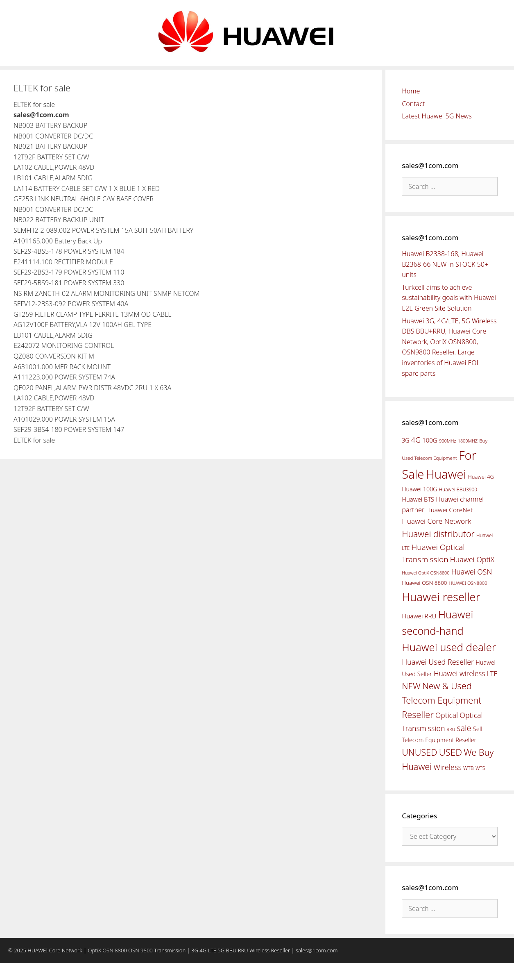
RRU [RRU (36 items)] (451, 729)
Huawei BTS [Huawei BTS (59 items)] (418, 499)
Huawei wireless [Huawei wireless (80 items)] (459, 673)
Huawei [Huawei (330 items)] (446, 474)
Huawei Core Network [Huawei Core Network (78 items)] (436, 521)
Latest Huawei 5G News (437, 115)
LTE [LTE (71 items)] (492, 673)
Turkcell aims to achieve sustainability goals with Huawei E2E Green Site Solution (449, 298)
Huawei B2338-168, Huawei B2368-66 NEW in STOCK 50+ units (445, 264)
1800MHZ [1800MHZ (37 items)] (468, 441)
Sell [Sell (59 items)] (477, 729)
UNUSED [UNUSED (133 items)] (419, 752)
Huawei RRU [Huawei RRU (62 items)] (419, 616)
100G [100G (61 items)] (429, 440)
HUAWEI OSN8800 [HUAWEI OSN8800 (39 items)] (468, 583)
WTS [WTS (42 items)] (480, 768)
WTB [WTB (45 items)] (468, 768)
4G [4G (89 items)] (416, 440)
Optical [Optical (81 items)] (446, 715)
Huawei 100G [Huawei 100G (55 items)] (419, 489)
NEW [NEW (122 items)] (411, 686)
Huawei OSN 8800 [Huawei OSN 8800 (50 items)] (424, 582)
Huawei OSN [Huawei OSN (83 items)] (471, 572)
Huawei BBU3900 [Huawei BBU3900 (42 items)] (458, 489)
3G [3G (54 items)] (405, 440)
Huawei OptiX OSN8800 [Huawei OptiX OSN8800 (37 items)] (425, 573)
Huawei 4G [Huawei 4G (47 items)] (481, 476)
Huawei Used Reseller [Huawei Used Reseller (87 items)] (438, 662)
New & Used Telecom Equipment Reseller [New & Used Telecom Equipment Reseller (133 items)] (441, 700)
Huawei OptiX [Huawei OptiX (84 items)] (472, 559)
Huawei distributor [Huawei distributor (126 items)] (438, 534)
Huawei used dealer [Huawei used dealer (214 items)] (449, 647)
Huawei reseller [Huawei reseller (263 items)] (441, 596)
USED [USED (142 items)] (450, 752)
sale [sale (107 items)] (464, 728)
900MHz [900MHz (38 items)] (447, 441)
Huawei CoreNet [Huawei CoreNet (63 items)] (449, 510)
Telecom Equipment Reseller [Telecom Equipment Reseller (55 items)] (439, 740)
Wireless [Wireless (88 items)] (447, 767)
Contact (413, 103)
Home (411, 90)
